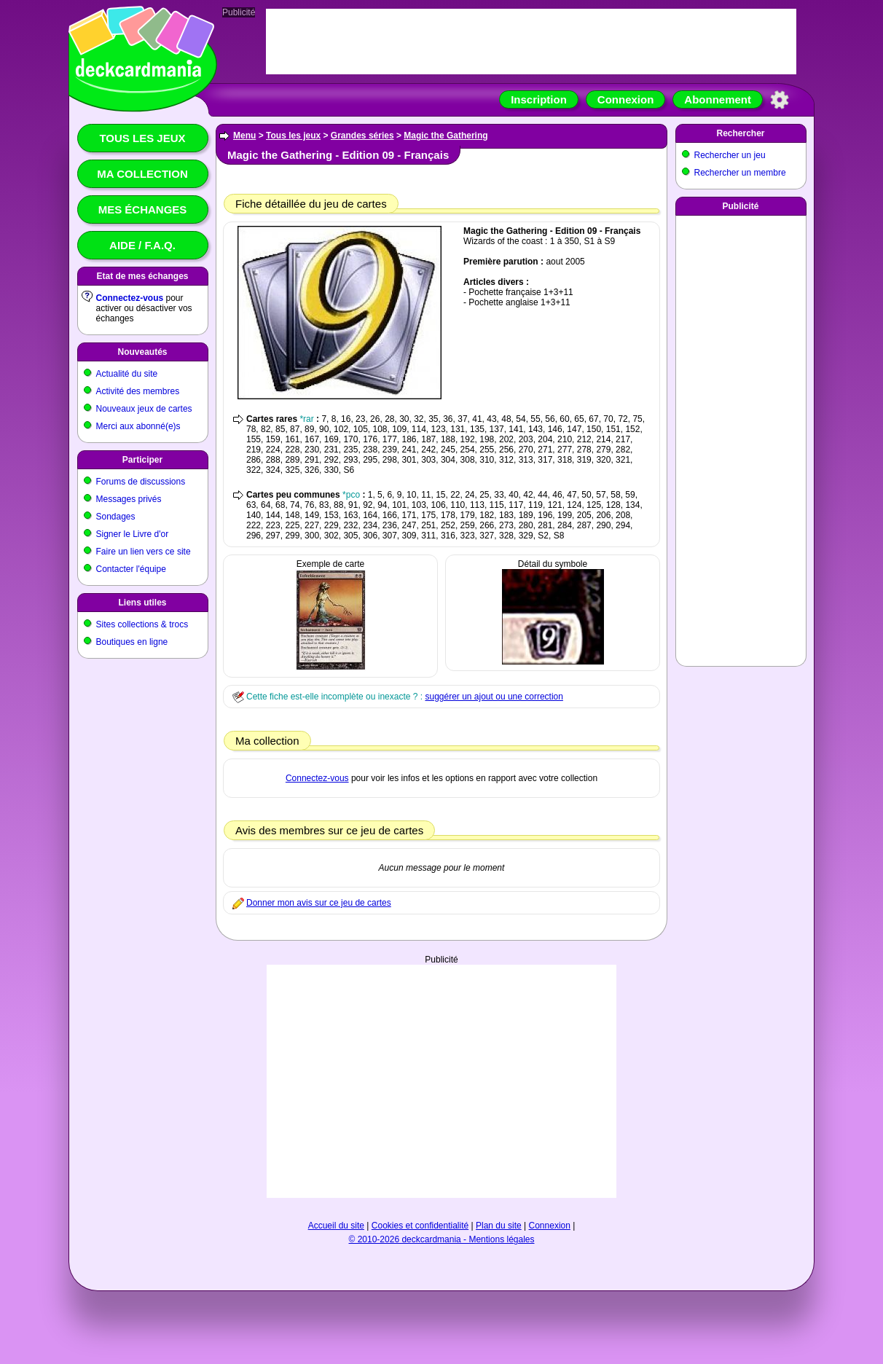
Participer (142, 460)
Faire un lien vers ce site (143, 551)
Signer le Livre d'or (132, 534)
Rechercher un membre (740, 173)
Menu (244, 135)
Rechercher (740, 133)
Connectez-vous (130, 298)
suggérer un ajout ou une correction (493, 696)
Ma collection (142, 174)
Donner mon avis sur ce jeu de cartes (318, 903)
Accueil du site (336, 1225)
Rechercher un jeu (730, 155)
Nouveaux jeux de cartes (144, 409)
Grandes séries (362, 135)
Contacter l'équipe (131, 569)
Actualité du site (127, 374)
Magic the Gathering (445, 135)
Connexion (625, 99)
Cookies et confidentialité (420, 1225)
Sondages (116, 517)
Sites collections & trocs (142, 624)
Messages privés (129, 499)
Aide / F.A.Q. (142, 245)
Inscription (539, 99)
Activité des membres (138, 391)
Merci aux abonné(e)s (138, 426)
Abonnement (717, 99)
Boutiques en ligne (132, 642)
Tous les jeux (142, 138)
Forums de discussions (141, 482)
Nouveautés (142, 352)
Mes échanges (142, 209)
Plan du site (499, 1225)
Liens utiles (142, 602)
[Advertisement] (441, 1081)
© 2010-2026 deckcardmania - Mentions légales (442, 1239)
